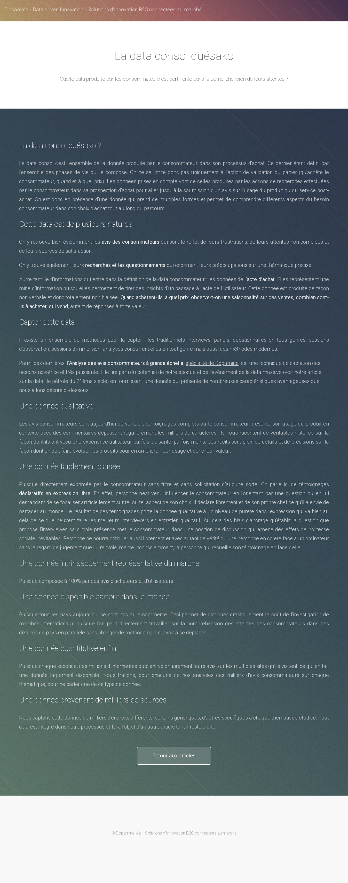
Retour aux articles (174, 756)
